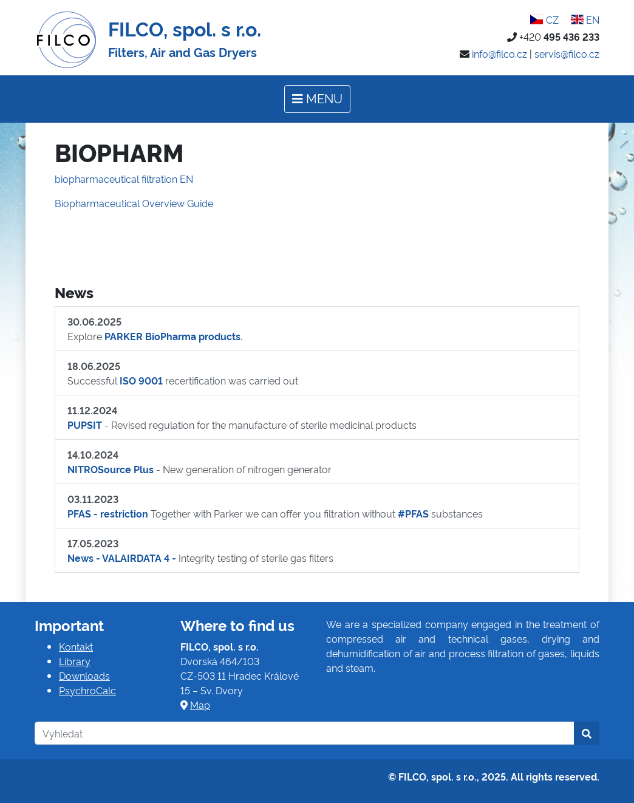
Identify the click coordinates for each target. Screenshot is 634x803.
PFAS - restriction (107, 513)
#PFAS (413, 513)
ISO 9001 (141, 380)
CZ (544, 19)
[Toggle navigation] (317, 99)
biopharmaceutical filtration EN (124, 178)
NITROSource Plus (110, 469)
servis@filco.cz (566, 53)
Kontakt (76, 646)
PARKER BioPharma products (172, 336)
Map (200, 704)
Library (74, 661)
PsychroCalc (87, 690)
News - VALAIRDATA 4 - (121, 557)
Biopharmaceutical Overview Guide (134, 203)
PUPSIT (84, 424)
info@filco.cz (499, 53)
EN (585, 19)
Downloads (84, 675)
